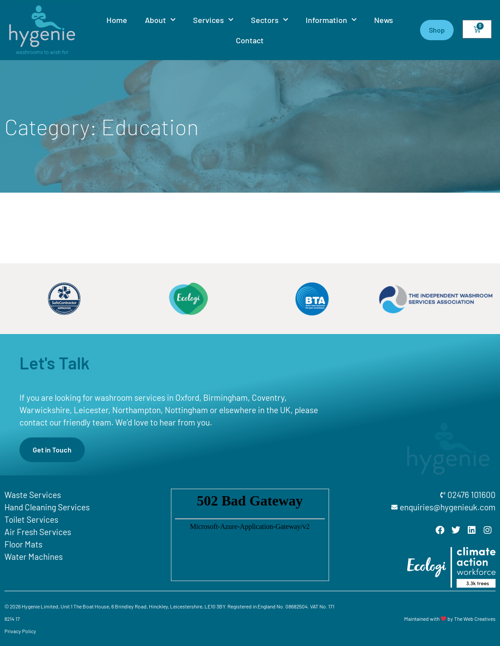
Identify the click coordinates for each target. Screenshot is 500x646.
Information (331, 20)
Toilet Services (31, 519)
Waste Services (32, 495)
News (383, 20)
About (160, 20)
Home (116, 20)
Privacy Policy (20, 631)
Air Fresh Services (37, 532)
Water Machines (33, 556)
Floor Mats (23, 544)
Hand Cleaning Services (47, 507)
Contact (250, 40)
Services (213, 20)
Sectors (269, 20)
